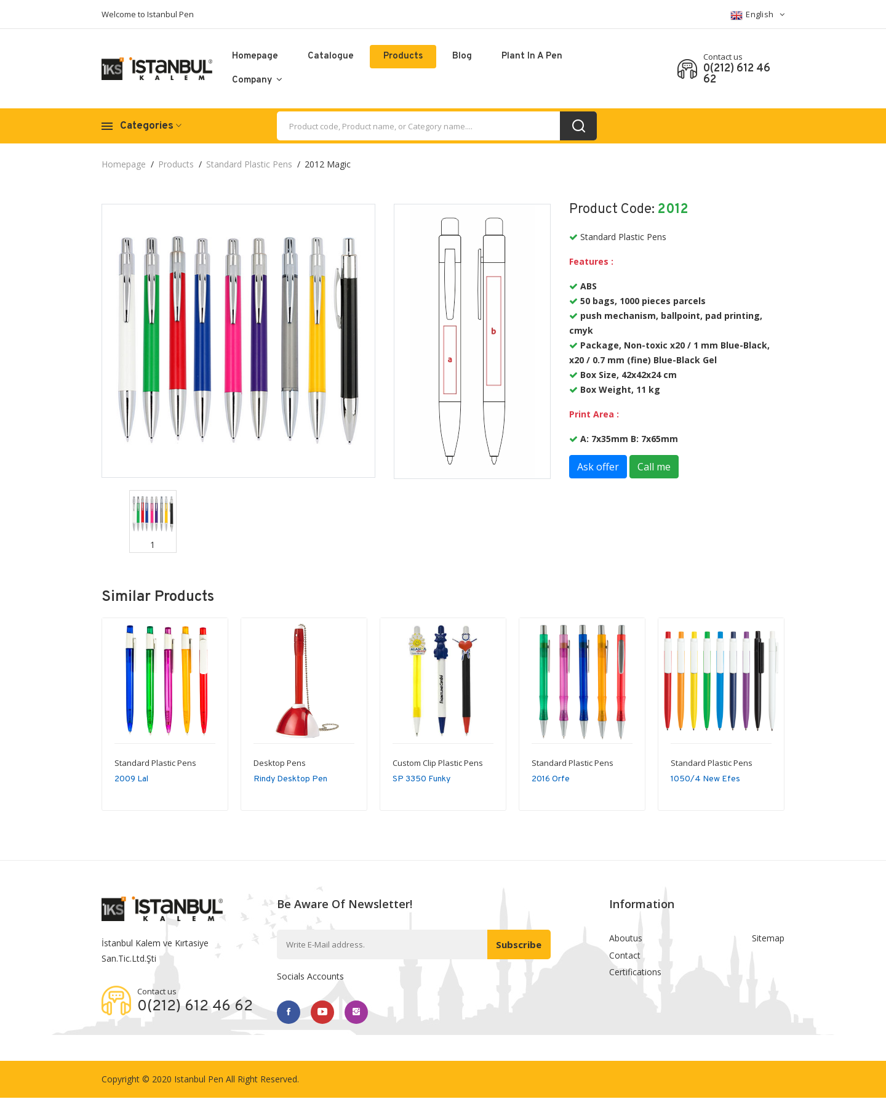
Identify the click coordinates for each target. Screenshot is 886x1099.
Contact (625, 957)
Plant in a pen (531, 56)
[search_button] (578, 125)
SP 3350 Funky (421, 779)
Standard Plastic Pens (249, 164)
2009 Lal (131, 779)
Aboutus (625, 938)
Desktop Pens (279, 762)
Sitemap (768, 938)
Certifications (635, 975)
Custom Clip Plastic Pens (438, 762)
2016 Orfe (551, 779)
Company (257, 80)
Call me (654, 466)
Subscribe (517, 944)
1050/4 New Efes (705, 779)
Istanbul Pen (198, 1080)
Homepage (255, 56)
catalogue (331, 56)
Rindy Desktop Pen (290, 779)
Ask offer (598, 466)
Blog (462, 56)
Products (403, 56)
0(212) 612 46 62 (736, 74)
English (757, 15)
